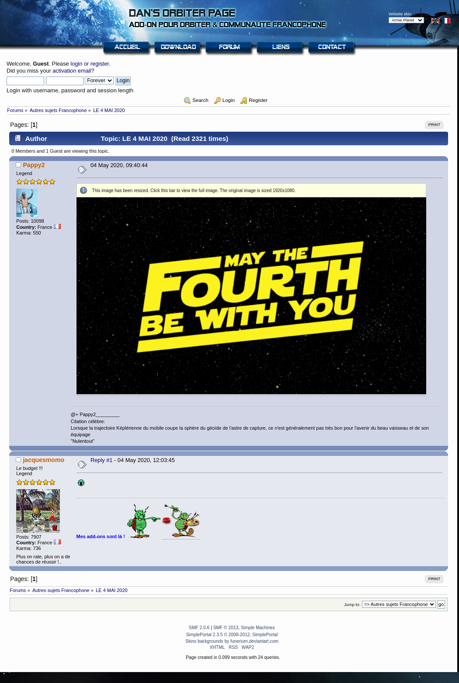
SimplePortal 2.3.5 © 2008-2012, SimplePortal (232, 634)
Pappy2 (34, 164)
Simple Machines (258, 627)
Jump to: (352, 604)
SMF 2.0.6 (199, 627)
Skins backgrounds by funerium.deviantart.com (231, 641)
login (76, 63)
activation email (71, 70)
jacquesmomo (43, 459)
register (99, 63)
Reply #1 (101, 460)
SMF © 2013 (226, 627)
